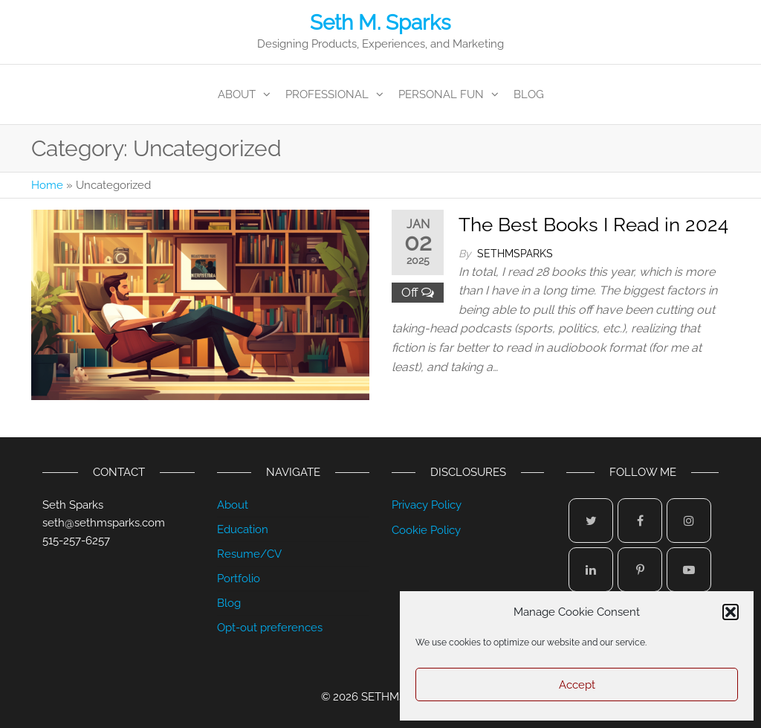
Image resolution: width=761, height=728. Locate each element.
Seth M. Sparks (380, 22)
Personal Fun (441, 94)
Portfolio (238, 578)
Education (242, 529)
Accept (577, 685)
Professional (327, 94)
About (237, 94)
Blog (529, 94)
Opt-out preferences (270, 627)
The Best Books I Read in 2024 (593, 224)
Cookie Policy (426, 530)
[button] (730, 612)
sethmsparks (515, 254)
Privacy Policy (427, 505)
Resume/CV (249, 554)
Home (47, 185)
